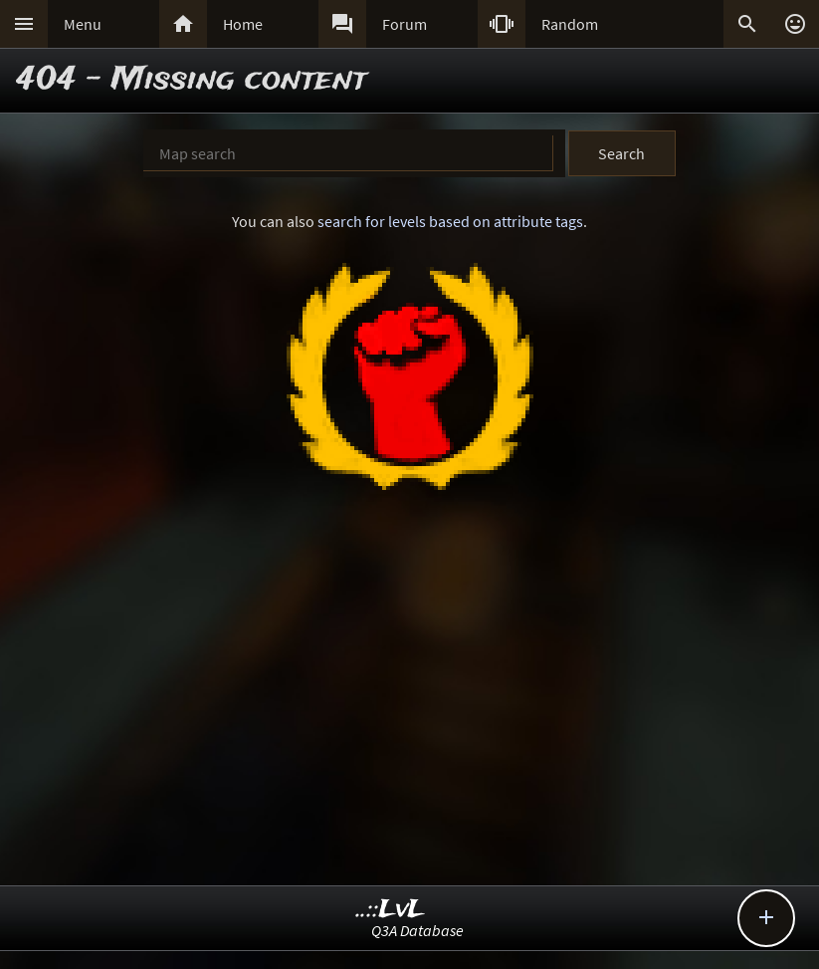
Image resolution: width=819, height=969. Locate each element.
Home (243, 24)
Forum (404, 24)
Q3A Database (417, 930)
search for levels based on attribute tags (450, 221)
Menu (83, 24)
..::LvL (390, 909)
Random (569, 24)
